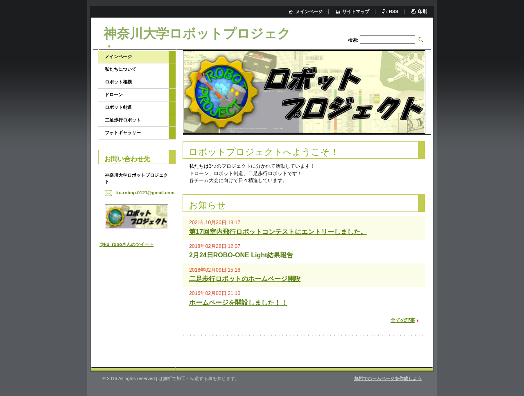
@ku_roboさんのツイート (126, 244)
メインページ (118, 56)
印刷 (422, 11)
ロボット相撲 (118, 81)
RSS (393, 11)
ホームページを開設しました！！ (238, 302)
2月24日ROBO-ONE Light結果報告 (241, 255)
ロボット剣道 (118, 107)
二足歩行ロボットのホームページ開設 (244, 278)
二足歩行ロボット (123, 119)
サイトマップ (355, 11)
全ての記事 (403, 320)
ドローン (114, 94)
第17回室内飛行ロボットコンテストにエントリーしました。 (278, 231)
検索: (353, 40)
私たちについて (120, 69)
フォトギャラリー (123, 132)
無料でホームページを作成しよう (388, 378)
